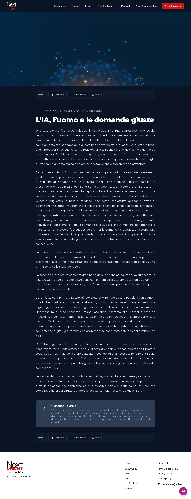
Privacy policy (165, 473)
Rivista (75, 6)
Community (59, 6)
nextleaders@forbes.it (171, 484)
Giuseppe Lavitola (93, 110)
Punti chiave (78, 94)
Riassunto (57, 94)
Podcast (125, 6)
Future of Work (47, 111)
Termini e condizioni (168, 469)
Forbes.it (27, 476)
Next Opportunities (146, 6)
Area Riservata (173, 6)
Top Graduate (106, 6)
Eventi (88, 6)
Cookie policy (164, 478)
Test (96, 94)
